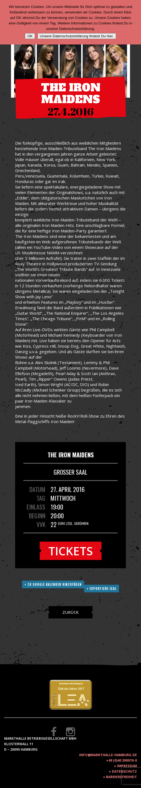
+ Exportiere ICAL (102, 588)
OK (29, 36)
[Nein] (134, 22)
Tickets (70, 551)
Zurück (70, 612)
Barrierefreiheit (121, 777)
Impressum (127, 766)
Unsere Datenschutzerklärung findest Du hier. (77, 36)
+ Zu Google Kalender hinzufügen (53, 584)
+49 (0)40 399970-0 (121, 760)
